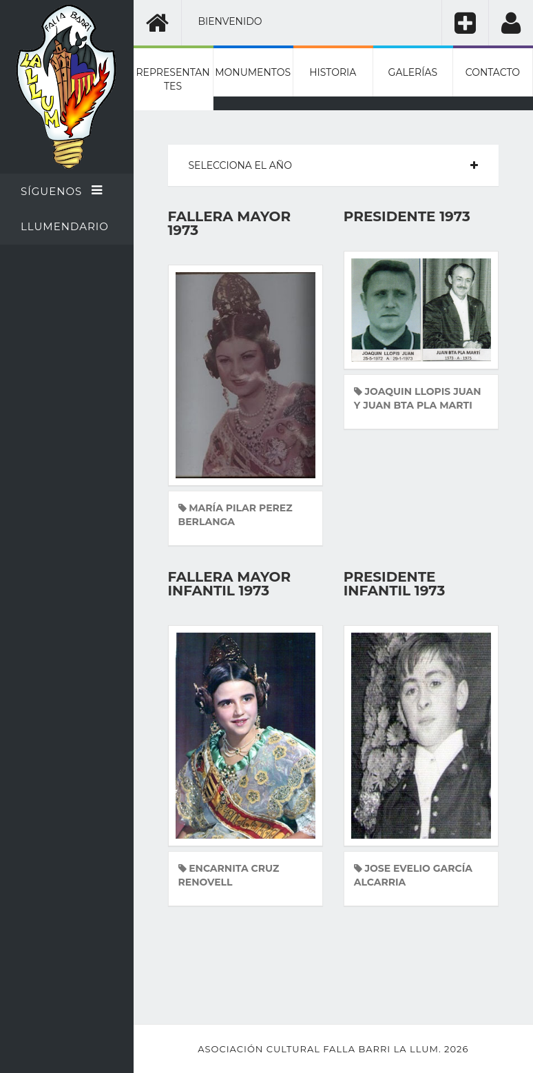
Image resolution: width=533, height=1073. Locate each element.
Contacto (493, 72)
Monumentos (253, 72)
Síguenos (62, 191)
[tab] (333, 165)
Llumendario (65, 226)
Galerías (412, 72)
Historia (332, 72)
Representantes (172, 79)
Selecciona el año (240, 165)
